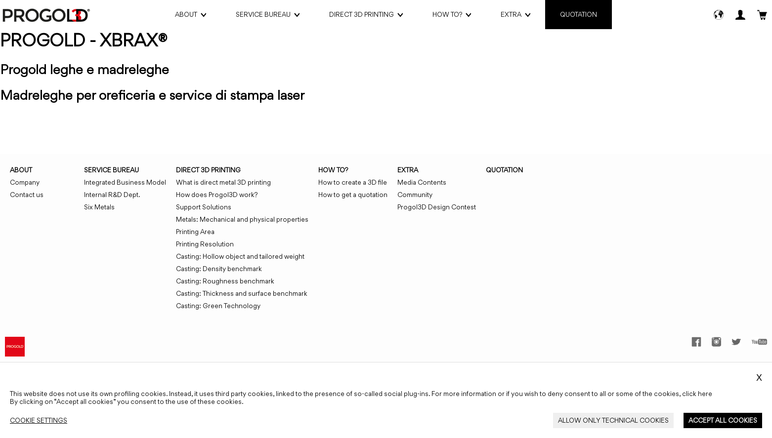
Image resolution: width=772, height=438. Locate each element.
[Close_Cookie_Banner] (38, 420)
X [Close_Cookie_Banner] (759, 378)
